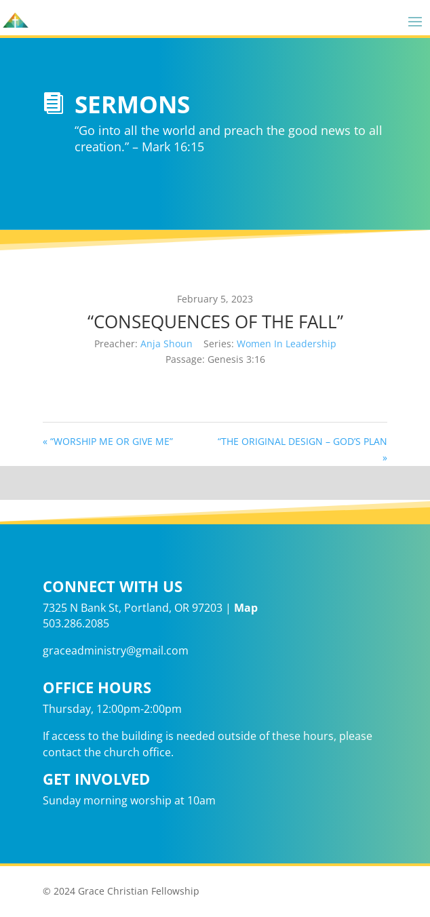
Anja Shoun (166, 343)
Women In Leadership (286, 343)
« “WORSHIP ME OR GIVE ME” (108, 441)
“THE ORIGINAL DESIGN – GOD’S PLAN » (302, 449)
